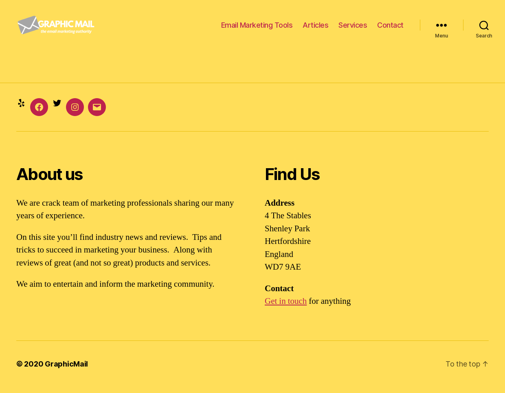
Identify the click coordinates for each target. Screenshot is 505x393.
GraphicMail (66, 370)
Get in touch (286, 307)
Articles (315, 28)
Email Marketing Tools (257, 28)
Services (352, 28)
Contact (390, 28)
